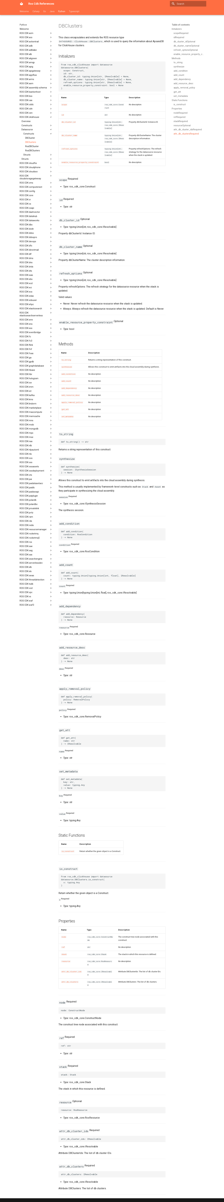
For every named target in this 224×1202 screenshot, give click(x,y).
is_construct (68, 851)
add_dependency (69, 388)
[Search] (188, 4)
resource (66, 961)
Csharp (36, 11)
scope (64, 105)
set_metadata (67, 416)
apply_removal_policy (72, 402)
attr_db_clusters (70, 982)
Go (44, 11)
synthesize (67, 367)
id (63, 115)
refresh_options (69, 149)
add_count (66, 381)
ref (63, 947)
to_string (66, 360)
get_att (65, 409)
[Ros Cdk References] (21, 4)
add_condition (68, 374)
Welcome (24, 11)
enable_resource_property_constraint (80, 162)
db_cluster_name (69, 135)
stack (64, 954)
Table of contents (181, 25)
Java (52, 11)
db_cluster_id (68, 122)
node (64, 937)
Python (61, 11)
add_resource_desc (71, 395)
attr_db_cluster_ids (71, 972)
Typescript (74, 11)
